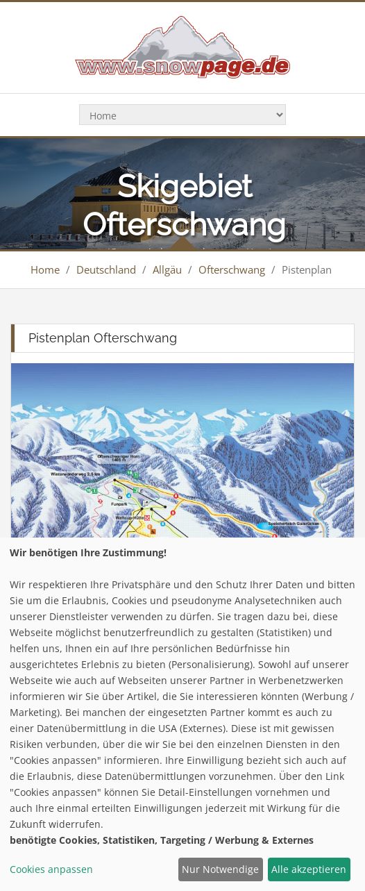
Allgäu (167, 269)
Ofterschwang (231, 269)
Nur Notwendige (220, 869)
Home (45, 269)
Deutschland (106, 269)
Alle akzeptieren (308, 869)
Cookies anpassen (51, 869)
